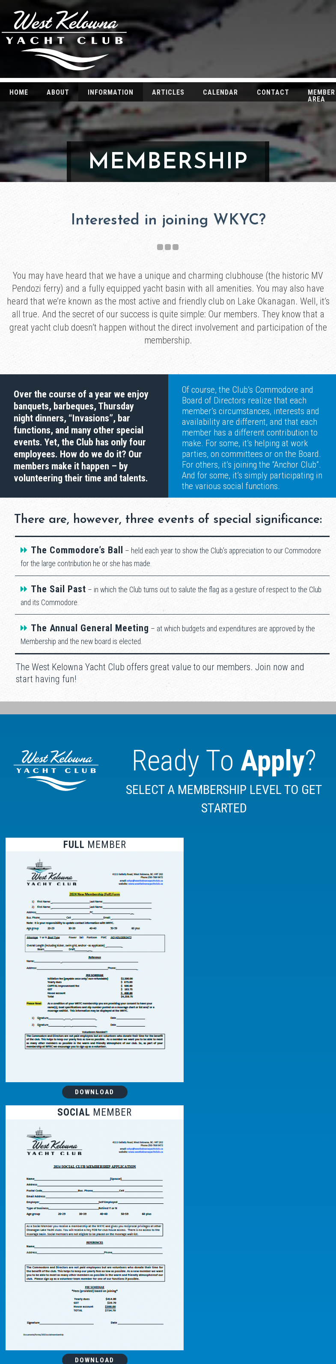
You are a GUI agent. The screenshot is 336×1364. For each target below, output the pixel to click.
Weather (280, 1322)
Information (111, 92)
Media (280, 1305)
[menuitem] (18, 91)
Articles (168, 92)
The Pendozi (280, 1273)
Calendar (220, 92)
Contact (273, 92)
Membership (280, 1338)
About (58, 92)
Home (18, 92)
